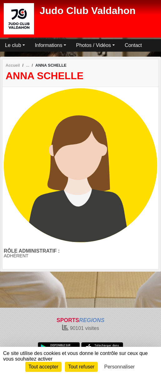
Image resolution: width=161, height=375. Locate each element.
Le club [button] (13, 45)
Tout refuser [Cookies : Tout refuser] (81, 366)
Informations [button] (48, 45)
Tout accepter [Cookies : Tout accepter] (43, 366)
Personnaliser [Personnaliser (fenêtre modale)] (119, 366)
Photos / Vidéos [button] (93, 45)
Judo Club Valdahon (88, 10)
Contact (133, 45)
